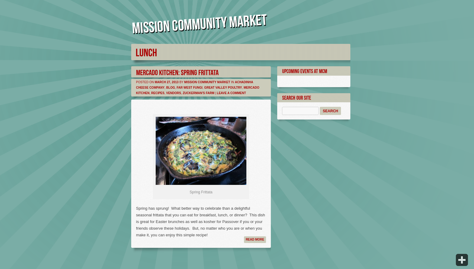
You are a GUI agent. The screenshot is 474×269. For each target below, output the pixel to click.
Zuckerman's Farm (199, 93)
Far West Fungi (190, 87)
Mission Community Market (207, 82)
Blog (170, 87)
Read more (255, 239)
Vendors (173, 93)
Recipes (157, 93)
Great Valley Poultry (223, 87)
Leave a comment (231, 93)
